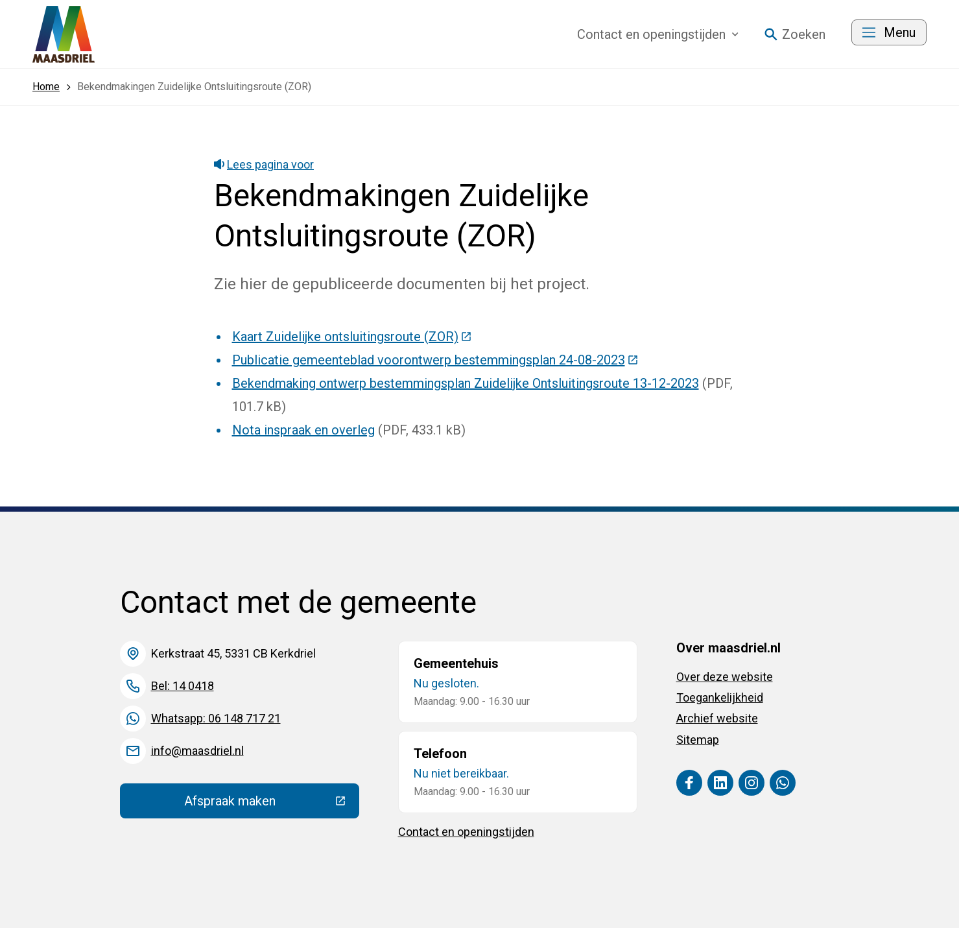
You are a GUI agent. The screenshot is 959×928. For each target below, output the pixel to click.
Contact (658, 34)
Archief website (717, 718)
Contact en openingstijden (466, 832)
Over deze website (724, 677)
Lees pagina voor (264, 164)
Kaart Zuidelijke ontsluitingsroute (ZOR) (352, 336)
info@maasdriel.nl (197, 750)
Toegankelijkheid (719, 697)
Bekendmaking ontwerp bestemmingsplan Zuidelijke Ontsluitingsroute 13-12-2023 (465, 383)
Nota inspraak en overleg (303, 430)
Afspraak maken (271, 804)
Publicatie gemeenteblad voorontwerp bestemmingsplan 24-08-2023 (435, 360)
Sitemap (697, 739)
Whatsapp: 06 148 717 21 (216, 718)
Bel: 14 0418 (182, 686)
